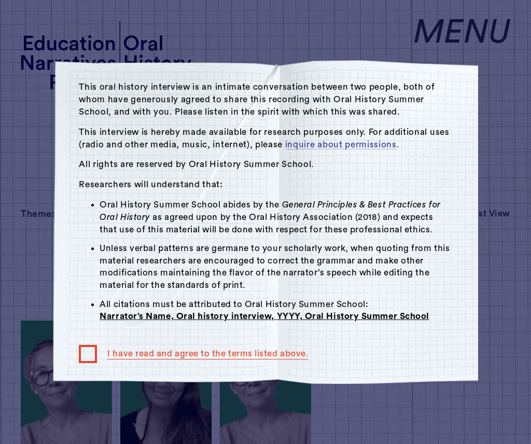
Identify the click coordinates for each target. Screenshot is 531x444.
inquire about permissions (341, 144)
